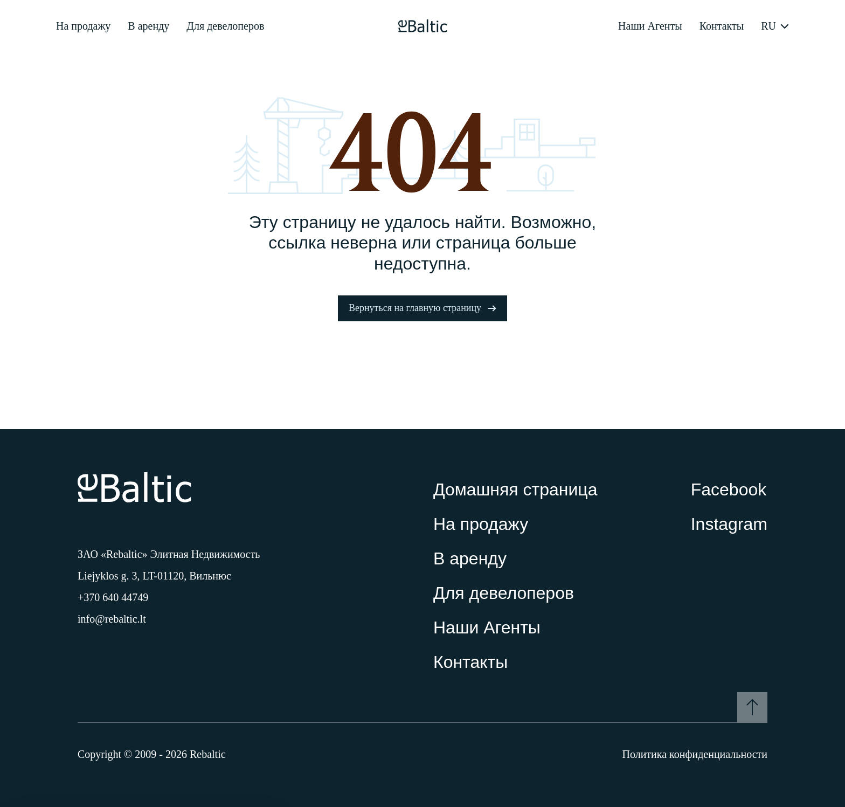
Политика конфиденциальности (694, 754)
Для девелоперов (225, 26)
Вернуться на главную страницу (422, 307)
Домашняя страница (515, 489)
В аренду (148, 26)
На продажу (83, 26)
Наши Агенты (650, 26)
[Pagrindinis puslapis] (422, 25)
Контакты (721, 26)
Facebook (729, 489)
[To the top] (752, 707)
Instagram (729, 524)
